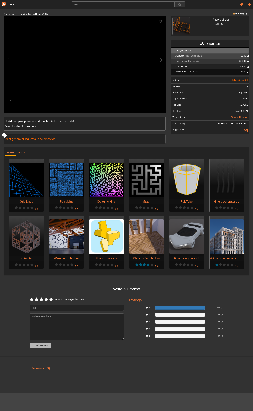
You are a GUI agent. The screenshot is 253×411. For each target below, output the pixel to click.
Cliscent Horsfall (240, 80)
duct (8, 139)
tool (53, 139)
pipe (40, 139)
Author (21, 152)
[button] (12, 4)
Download (210, 44)
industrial (30, 139)
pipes (47, 139)
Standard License (239, 117)
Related (11, 152)
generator (18, 139)
